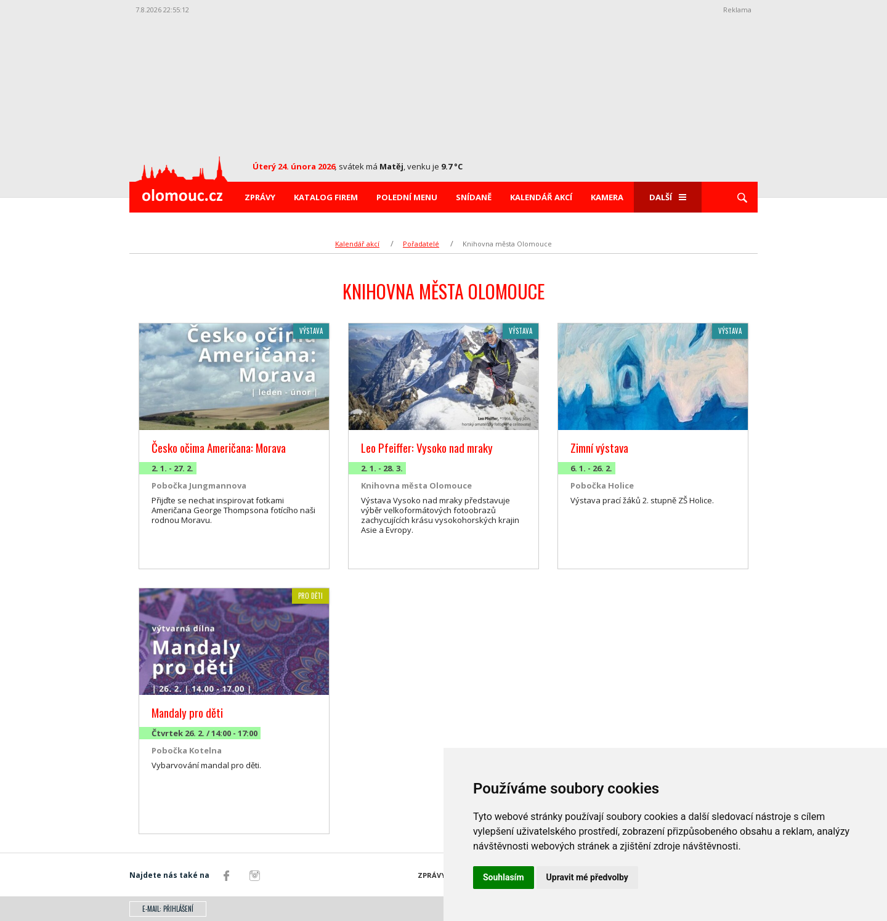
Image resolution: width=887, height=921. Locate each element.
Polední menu (406, 197)
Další (667, 197)
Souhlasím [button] (503, 877)
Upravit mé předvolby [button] (587, 877)
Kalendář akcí (541, 197)
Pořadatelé (421, 243)
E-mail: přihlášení (167, 909)
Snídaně (474, 197)
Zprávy (260, 197)
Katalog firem (326, 197)
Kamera (607, 197)
